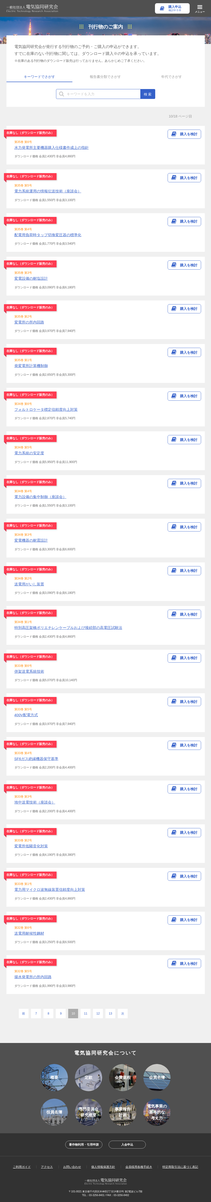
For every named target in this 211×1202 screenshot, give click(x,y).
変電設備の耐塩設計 (31, 278)
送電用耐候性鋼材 (29, 933)
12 (98, 1013)
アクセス (47, 1167)
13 (110, 1013)
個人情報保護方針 (103, 1167)
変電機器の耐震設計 (31, 540)
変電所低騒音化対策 (31, 846)
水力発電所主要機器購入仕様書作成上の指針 (51, 147)
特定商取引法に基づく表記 (180, 1167)
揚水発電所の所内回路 (33, 977)
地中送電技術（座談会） (34, 802)
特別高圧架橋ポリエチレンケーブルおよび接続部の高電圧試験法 (68, 627)
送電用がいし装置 (29, 584)
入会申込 (127, 1144)
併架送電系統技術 (29, 671)
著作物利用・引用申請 (84, 1144)
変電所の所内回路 (29, 322)
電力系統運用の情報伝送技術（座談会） (47, 191)
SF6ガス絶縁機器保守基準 (36, 759)
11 (85, 1013)
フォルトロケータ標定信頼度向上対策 (46, 409)
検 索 (148, 94)
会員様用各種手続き (138, 1167)
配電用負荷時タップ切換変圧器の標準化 (47, 235)
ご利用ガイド (22, 1167)
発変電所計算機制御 (31, 366)
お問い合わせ (72, 1167)
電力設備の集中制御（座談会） (40, 497)
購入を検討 (188, 134)
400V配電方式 (26, 715)
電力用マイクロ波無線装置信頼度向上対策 (49, 889)
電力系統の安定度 (29, 453)
